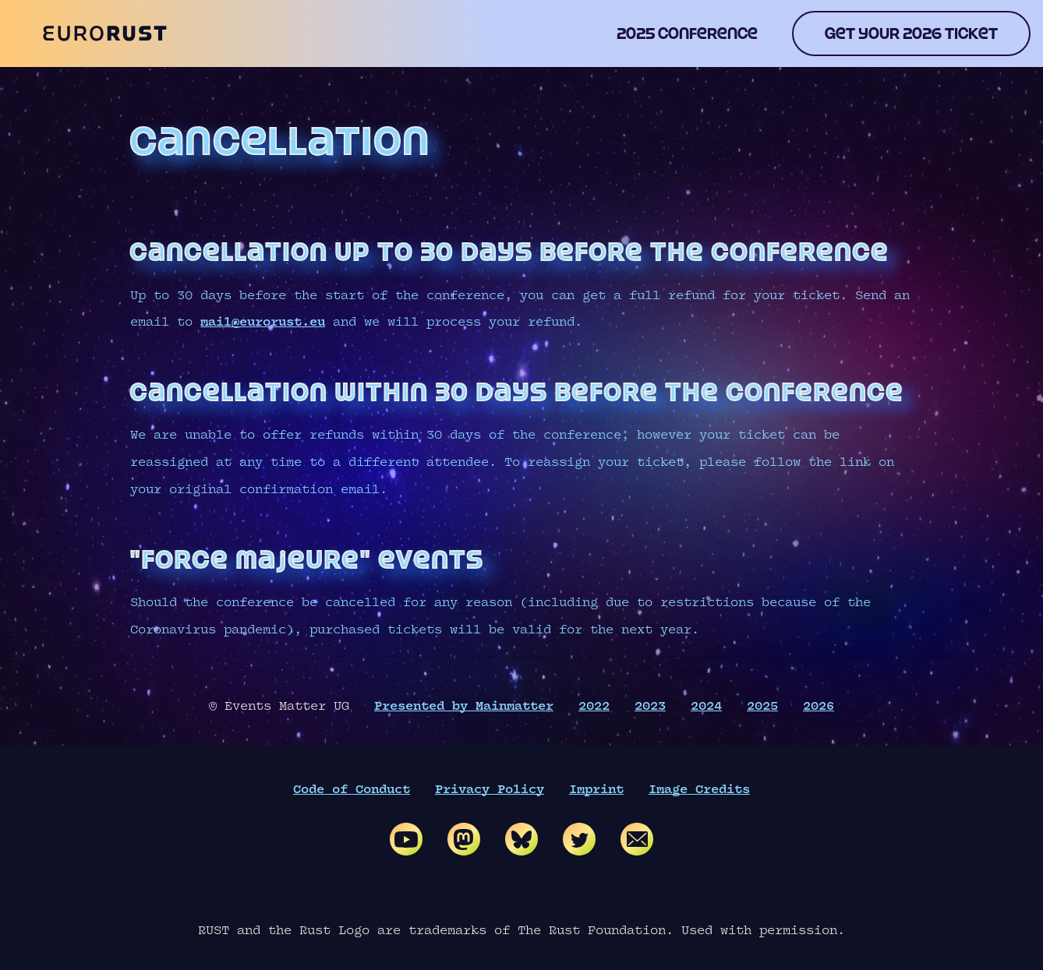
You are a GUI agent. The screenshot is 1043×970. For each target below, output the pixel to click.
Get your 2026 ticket (911, 33)
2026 (818, 706)
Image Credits (699, 789)
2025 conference (687, 33)
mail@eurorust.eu (262, 322)
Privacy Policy (489, 789)
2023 (650, 706)
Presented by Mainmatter (463, 706)
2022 (594, 706)
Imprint (596, 789)
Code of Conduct (351, 789)
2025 (762, 706)
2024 (706, 706)
